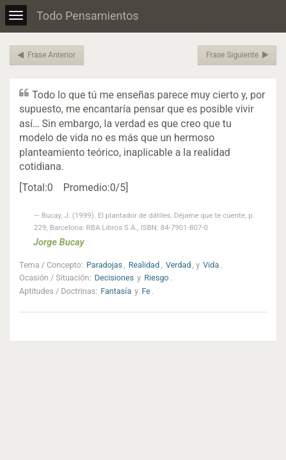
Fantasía (115, 291)
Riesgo (156, 277)
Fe (145, 291)
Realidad (144, 265)
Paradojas (104, 265)
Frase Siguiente (237, 54)
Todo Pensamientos (87, 15)
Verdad (178, 265)
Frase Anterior (46, 54)
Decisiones (114, 277)
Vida (211, 265)
